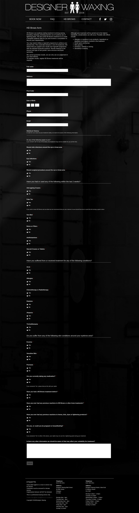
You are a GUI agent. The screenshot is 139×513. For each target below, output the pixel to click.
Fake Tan (30, 199)
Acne (29, 267)
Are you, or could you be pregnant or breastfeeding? (45, 426)
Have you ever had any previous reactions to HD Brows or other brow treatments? (56, 403)
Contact (87, 19)
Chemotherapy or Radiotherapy (38, 290)
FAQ (52, 19)
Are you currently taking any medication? (42, 376)
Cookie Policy (30, 497)
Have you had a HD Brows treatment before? (43, 391)
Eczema (30, 342)
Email (29, 121)
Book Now (35, 19)
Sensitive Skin (32, 353)
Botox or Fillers (33, 226)
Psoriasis (30, 365)
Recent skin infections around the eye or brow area (45, 147)
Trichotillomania (33, 324)
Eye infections (32, 158)
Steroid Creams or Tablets (36, 249)
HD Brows (69, 19)
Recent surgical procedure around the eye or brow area (46, 170)
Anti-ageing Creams (34, 188)
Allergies (30, 278)
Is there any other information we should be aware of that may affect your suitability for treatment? (61, 441)
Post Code (31, 91)
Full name (31, 66)
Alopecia (30, 312)
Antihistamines (32, 237)
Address (30, 76)
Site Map (37, 497)
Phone (29, 111)
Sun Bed (30, 215)
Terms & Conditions (46, 497)
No (29, 153)
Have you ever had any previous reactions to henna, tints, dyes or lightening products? (57, 414)
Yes (30, 150)
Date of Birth (32, 100)
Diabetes (30, 301)
